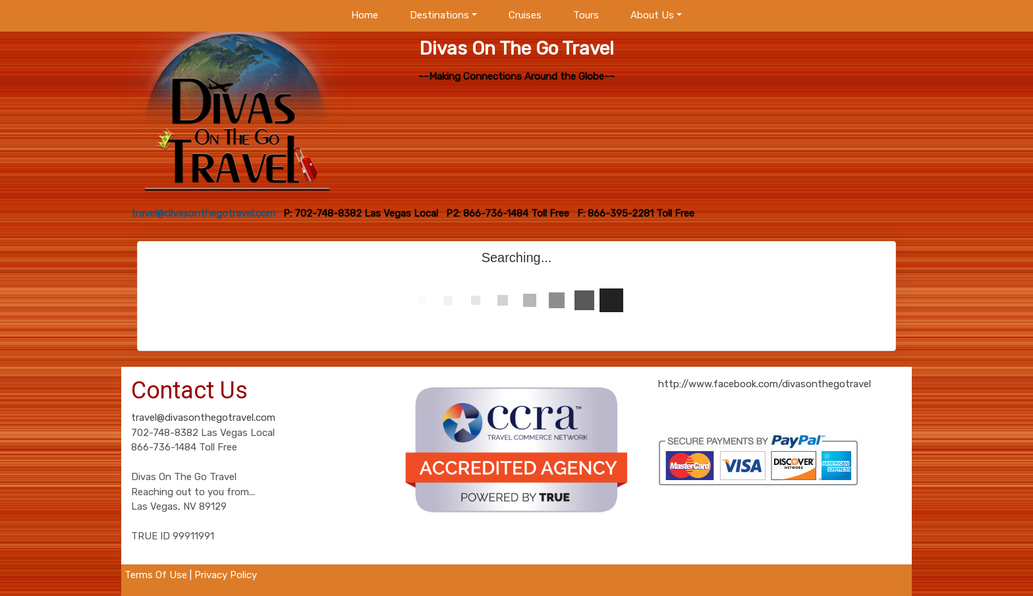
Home (364, 15)
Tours (586, 15)
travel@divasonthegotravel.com (203, 417)
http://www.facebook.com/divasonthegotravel (764, 384)
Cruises (525, 15)
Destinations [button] (439, 15)
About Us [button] (652, 15)
